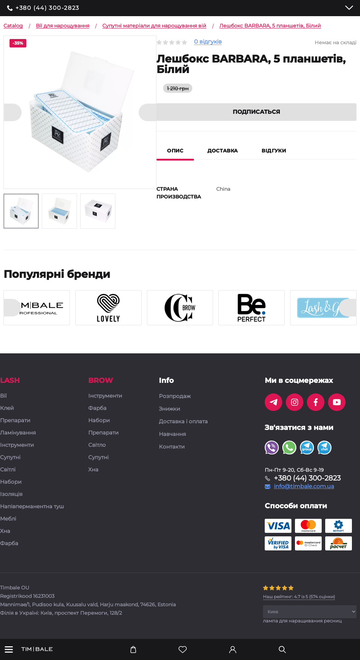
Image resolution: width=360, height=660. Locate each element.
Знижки (169, 409)
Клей (7, 408)
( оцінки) (299, 596)
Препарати (15, 420)
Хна (5, 531)
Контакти (172, 447)
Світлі (7, 469)
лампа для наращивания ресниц (302, 620)
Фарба (9, 543)
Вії (3, 396)
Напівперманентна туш (32, 506)
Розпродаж (175, 396)
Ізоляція (11, 494)
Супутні (10, 457)
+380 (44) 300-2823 (47, 8)
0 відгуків (208, 42)
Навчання (172, 434)
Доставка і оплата (183, 421)
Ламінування (18, 433)
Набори (10, 482)
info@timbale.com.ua (304, 486)
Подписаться (256, 112)
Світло (97, 445)
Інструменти (17, 445)
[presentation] (12, 307)
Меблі (8, 519)
